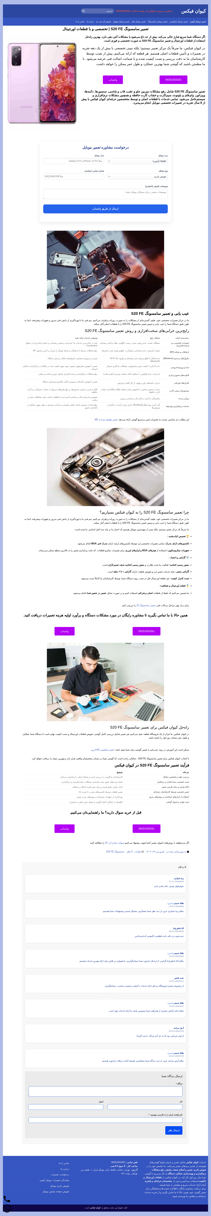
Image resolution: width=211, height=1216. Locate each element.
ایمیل (101, 1101)
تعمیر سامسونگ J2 (145, 605)
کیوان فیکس (193, 11)
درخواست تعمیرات (60, 1174)
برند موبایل (163, 155)
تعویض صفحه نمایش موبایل (55, 1191)
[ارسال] (83, 11)
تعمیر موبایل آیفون (198, 22)
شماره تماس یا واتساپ (94, 171)
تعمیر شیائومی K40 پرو (103, 749)
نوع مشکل (163, 171)
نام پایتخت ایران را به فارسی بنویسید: (165, 1115)
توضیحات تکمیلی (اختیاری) (156, 186)
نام (181, 1101)
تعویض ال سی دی (103, 22)
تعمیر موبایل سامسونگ (157, 22)
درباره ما (90, 22)
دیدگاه (179, 1083)
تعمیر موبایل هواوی (121, 22)
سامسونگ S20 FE (115, 851)
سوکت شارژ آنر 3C (114, 843)
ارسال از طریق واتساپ (105, 208)
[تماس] (7, 1199)
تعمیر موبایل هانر (138, 22)
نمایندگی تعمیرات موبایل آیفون (54, 1180)
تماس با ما (80, 22)
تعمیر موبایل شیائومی (179, 22)
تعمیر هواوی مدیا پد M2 (106, 419)
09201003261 (118, 1162)
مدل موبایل (99, 155)
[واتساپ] (7, 1209)
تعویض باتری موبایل (59, 1186)
